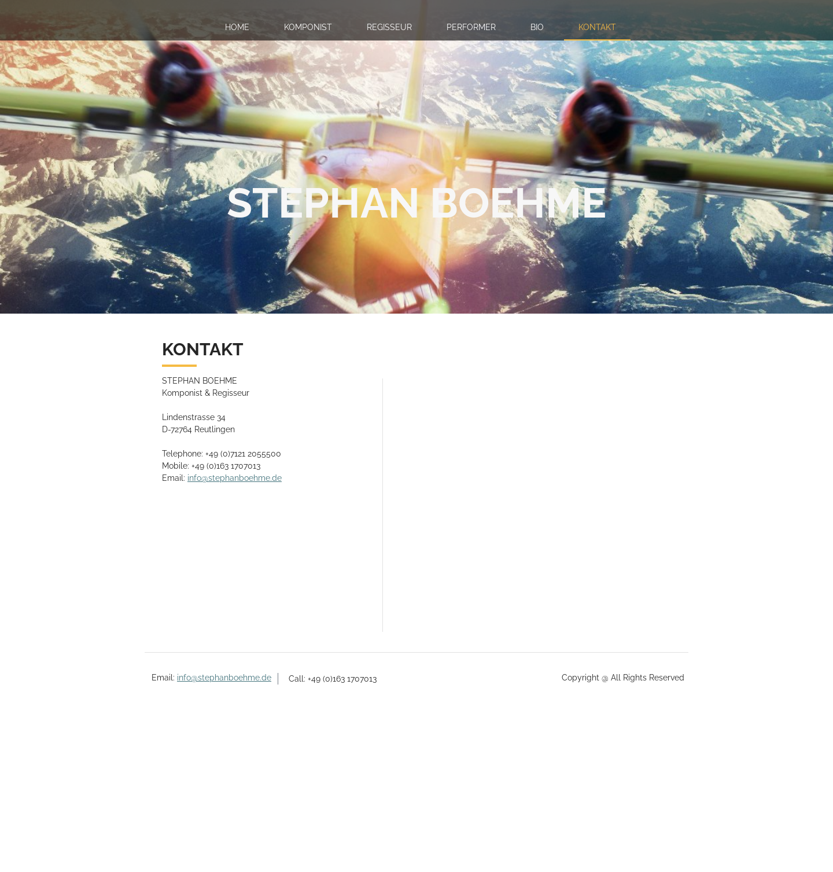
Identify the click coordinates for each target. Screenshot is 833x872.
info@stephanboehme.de (234, 478)
